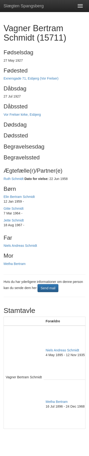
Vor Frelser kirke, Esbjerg (22, 114)
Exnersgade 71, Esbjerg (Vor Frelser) (31, 78)
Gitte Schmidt (13, 208)
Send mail (48, 288)
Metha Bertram (15, 264)
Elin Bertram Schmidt (19, 197)
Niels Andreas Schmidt (20, 245)
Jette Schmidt (14, 220)
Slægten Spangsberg (24, 6)
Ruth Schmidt (13, 179)
